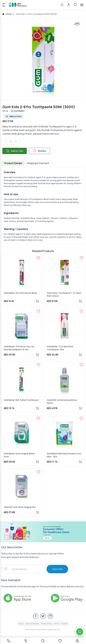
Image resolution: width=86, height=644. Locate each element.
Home (9, 14)
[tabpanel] (43, 206)
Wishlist (39, 151)
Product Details (13, 163)
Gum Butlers (17, 111)
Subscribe (57, 569)
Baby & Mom (13, 116)
